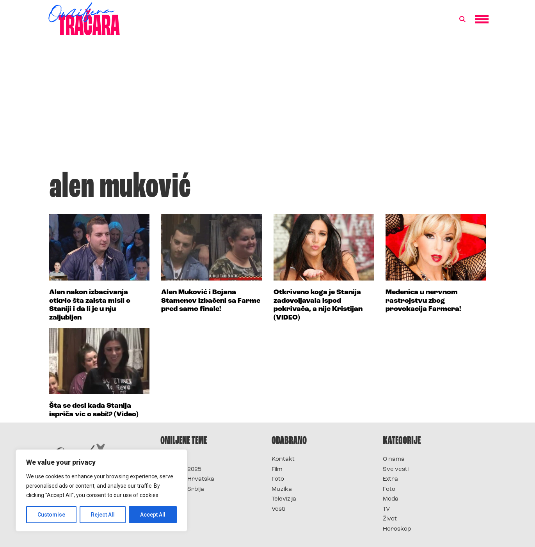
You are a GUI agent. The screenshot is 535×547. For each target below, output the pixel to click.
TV (386, 509)
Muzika (282, 489)
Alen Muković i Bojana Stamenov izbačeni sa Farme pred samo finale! (210, 301)
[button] (462, 19)
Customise (51, 514)
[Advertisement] (267, 107)
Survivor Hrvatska (187, 479)
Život (390, 519)
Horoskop (397, 529)
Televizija (284, 499)
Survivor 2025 (180, 469)
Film (277, 469)
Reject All (103, 514)
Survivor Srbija (182, 489)
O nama (394, 459)
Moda (390, 499)
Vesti (278, 509)
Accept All (152, 514)
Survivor (173, 459)
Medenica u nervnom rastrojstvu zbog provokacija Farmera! (423, 301)
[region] (101, 490)
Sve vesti (396, 469)
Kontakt (283, 459)
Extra (390, 479)
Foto (278, 479)
